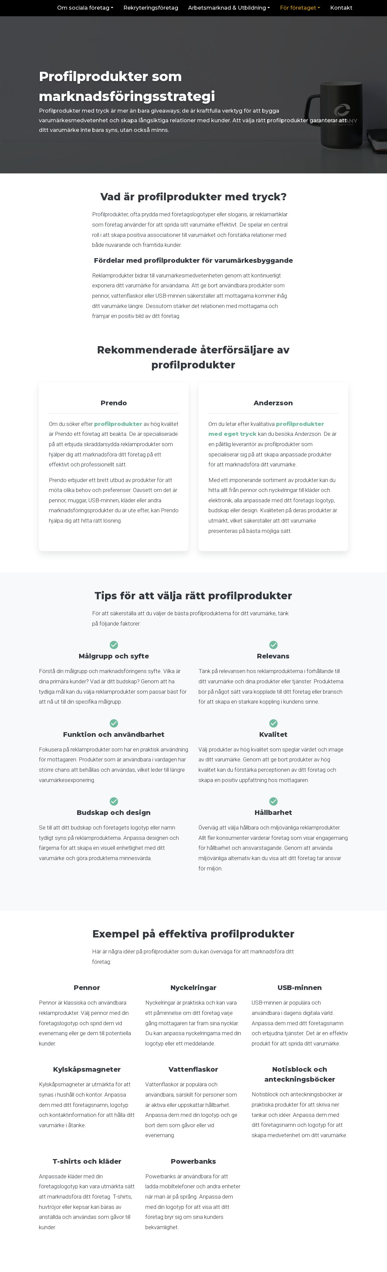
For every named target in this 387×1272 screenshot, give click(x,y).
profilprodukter (118, 424)
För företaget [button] (298, 8)
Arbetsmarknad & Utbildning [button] (227, 8)
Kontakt (341, 8)
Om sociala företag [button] (83, 8)
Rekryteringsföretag (150, 8)
